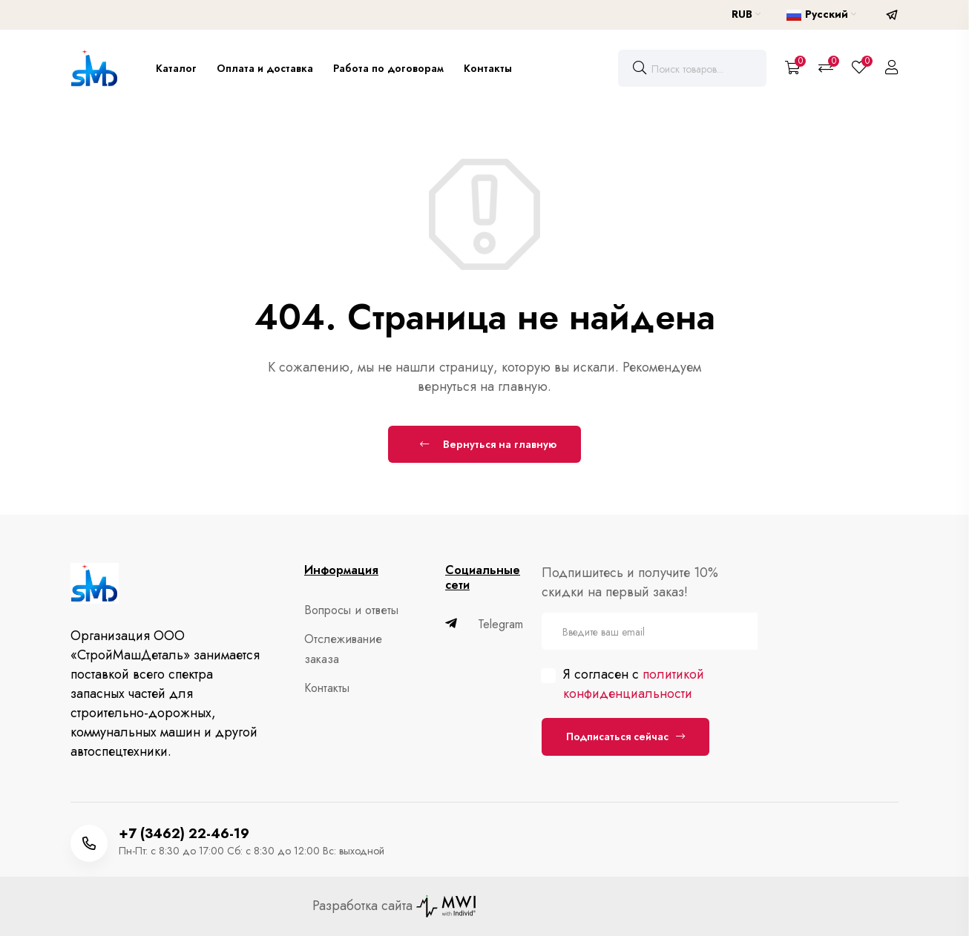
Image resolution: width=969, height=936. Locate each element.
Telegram (483, 624)
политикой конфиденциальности (633, 684)
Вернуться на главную (488, 444)
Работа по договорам (388, 68)
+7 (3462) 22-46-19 (184, 833)
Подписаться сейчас (625, 736)
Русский (821, 14)
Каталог (176, 68)
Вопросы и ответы (348, 610)
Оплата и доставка (265, 68)
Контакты (488, 68)
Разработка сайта (394, 905)
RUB (746, 14)
